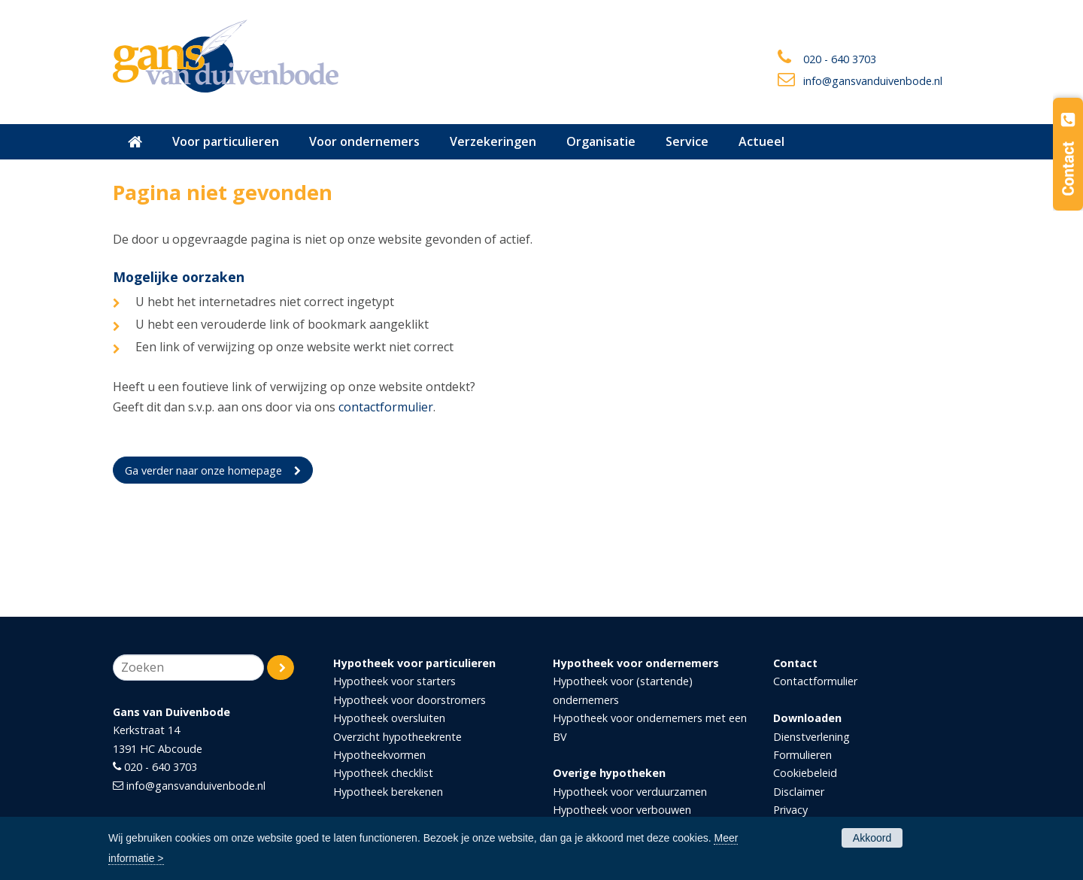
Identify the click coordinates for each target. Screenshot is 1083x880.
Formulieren (802, 755)
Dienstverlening (811, 737)
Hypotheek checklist (383, 773)
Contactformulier (815, 681)
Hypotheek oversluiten (389, 718)
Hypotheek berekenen (388, 791)
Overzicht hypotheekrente (397, 737)
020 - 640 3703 (839, 59)
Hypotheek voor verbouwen (622, 810)
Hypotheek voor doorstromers (409, 700)
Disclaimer (798, 791)
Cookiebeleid (805, 773)
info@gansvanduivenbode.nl (872, 81)
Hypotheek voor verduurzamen (630, 791)
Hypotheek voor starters (394, 681)
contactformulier (385, 407)
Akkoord (872, 838)
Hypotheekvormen (379, 755)
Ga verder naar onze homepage (203, 470)
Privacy (790, 810)
